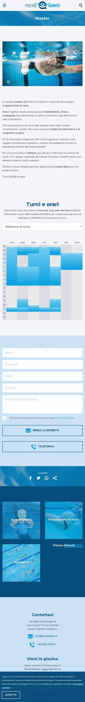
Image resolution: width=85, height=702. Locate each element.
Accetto (11, 695)
